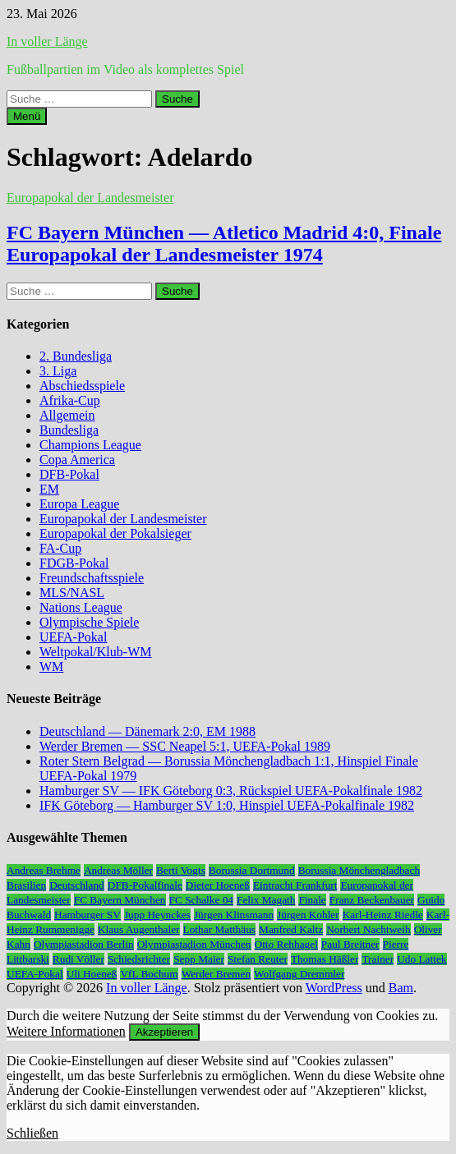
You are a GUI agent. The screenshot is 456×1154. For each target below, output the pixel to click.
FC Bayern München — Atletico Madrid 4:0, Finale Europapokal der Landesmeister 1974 (224, 243)
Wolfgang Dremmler (299, 974)
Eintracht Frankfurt (295, 885)
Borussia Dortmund (252, 870)
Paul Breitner (350, 944)
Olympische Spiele (89, 622)
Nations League (80, 607)
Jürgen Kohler (308, 914)
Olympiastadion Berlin (84, 944)
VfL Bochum (148, 974)
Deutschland (76, 885)
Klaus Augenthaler (139, 929)
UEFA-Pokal (73, 637)
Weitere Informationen (66, 1031)
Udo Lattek (421, 959)
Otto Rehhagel (286, 944)
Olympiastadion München (194, 944)
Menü (26, 116)
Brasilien (26, 885)
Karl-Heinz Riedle (383, 914)
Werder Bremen (216, 974)
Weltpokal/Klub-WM (95, 652)
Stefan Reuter (258, 959)
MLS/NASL (71, 593)
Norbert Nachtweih (368, 929)
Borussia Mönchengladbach (359, 870)
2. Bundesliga (75, 356)
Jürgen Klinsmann (234, 914)
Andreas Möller (118, 870)
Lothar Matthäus (219, 929)
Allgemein (67, 415)
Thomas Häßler (325, 959)
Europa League (79, 504)
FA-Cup (60, 548)
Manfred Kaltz (291, 929)
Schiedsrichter (139, 959)
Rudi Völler (78, 959)
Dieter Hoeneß (218, 885)
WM (51, 667)
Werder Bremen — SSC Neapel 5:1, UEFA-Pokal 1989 (184, 746)
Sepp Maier (198, 959)
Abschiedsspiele (82, 386)
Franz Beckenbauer (371, 900)
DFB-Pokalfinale (145, 885)
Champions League (90, 445)
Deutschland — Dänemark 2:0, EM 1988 (147, 731)
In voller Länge (47, 41)
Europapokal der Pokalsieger (115, 533)
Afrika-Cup (69, 400)
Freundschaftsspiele (91, 578)
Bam (401, 988)
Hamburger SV (87, 914)
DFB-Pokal (69, 474)
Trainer (378, 959)
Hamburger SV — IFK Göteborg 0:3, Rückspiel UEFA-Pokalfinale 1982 (230, 791)
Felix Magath (266, 900)
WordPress (334, 988)
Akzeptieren (164, 1032)
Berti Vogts (180, 870)
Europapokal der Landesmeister (90, 198)
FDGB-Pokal (73, 563)
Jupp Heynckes (157, 914)
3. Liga (57, 371)
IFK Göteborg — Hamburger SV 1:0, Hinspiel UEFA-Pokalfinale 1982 (226, 805)
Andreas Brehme (44, 870)
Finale (311, 900)
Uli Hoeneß (92, 974)
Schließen (32, 1133)
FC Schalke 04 (201, 900)
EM (49, 489)
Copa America (77, 460)
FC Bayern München (120, 900)
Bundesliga (69, 430)
